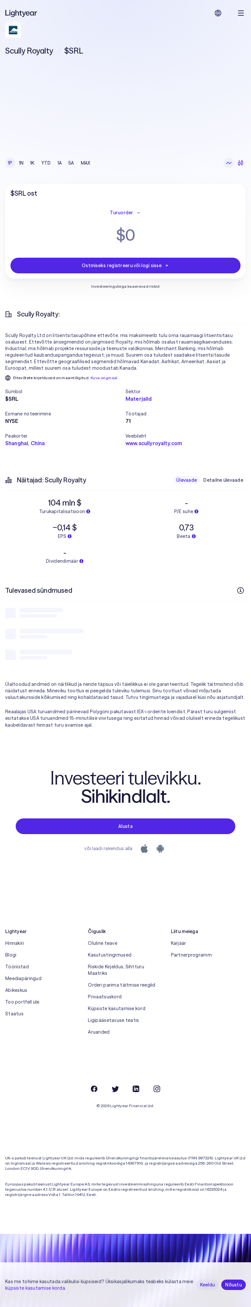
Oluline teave (102, 943)
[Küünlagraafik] (240, 163)
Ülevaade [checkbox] (186, 480)
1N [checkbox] (21, 163)
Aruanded (98, 1032)
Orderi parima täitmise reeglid (121, 985)
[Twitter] (115, 1088)
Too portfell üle (22, 1002)
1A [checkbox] (60, 163)
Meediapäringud (23, 978)
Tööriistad (17, 967)
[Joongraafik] (229, 163)
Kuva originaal (104, 377)
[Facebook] (94, 1088)
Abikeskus (16, 990)
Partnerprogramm (191, 955)
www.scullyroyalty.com (154, 443)
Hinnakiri (14, 943)
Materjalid (139, 398)
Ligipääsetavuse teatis (113, 1020)
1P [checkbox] (10, 163)
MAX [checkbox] (86, 163)
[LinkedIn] (135, 1088)
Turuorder (125, 213)
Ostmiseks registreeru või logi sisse (125, 265)
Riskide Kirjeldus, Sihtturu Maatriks (116, 970)
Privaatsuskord (105, 997)
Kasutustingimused (109, 955)
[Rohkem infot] (240, 590)
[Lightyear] (21, 13)
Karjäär (178, 943)
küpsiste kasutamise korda (35, 1288)
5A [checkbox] (71, 163)
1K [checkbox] (32, 163)
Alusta (125, 826)
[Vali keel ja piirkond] (218, 13)
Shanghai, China (25, 443)
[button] (65, 391)
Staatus (14, 1014)
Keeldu (207, 1285)
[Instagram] (156, 1088)
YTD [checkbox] (46, 163)
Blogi (10, 955)
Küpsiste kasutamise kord (116, 1008)
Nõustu (233, 1285)
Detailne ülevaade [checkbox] (223, 480)
